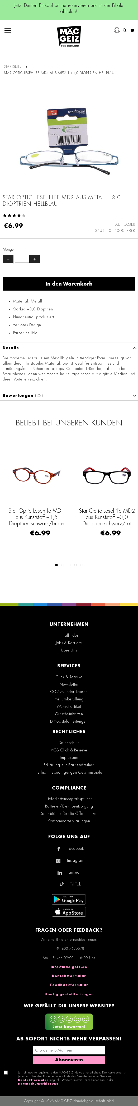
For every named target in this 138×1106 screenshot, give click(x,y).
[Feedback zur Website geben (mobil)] (69, 1022)
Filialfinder (69, 635)
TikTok (75, 884)
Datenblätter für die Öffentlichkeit (69, 813)
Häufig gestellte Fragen (69, 994)
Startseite (12, 66)
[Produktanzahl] (22, 258)
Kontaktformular (69, 975)
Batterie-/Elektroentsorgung (69, 806)
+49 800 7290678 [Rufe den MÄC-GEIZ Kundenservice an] (69, 948)
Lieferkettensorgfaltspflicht (69, 799)
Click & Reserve (69, 677)
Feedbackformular (69, 984)
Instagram (75, 860)
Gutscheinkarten (69, 714)
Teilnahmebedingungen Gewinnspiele (69, 772)
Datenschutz (69, 743)
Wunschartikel (69, 706)
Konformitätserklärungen (69, 821)
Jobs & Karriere (69, 643)
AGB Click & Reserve (69, 750)
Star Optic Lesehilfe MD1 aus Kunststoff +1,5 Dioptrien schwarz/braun (36, 517)
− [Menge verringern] (8, 259)
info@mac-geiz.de (69, 967)
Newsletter (69, 684)
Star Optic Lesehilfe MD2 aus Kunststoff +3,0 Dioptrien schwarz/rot (107, 517)
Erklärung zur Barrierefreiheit (69, 765)
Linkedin (76, 872)
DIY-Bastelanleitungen (69, 721)
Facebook (76, 848)
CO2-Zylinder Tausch (69, 692)
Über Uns (69, 650)
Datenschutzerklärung (38, 1083)
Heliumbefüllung (69, 699)
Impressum (69, 757)
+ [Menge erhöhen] (34, 259)
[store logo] (69, 36)
